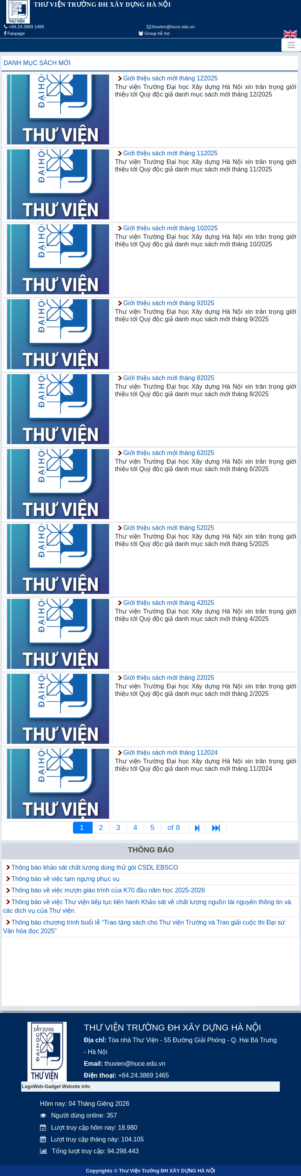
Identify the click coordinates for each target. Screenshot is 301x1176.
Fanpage (14, 33)
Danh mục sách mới (37, 63)
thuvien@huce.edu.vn (171, 26)
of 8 (175, 827)
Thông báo (151, 850)
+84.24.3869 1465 (24, 26)
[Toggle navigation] (291, 45)
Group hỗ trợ (154, 33)
